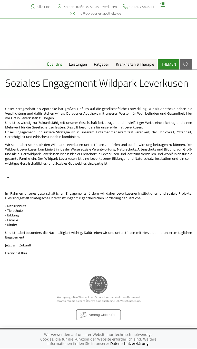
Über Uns (54, 64)
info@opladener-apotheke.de (99, 13)
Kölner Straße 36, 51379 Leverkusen (90, 6)
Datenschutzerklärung (129, 343)
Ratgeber (101, 64)
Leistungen (78, 64)
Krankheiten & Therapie (135, 64)
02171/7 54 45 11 (142, 6)
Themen (168, 64)
